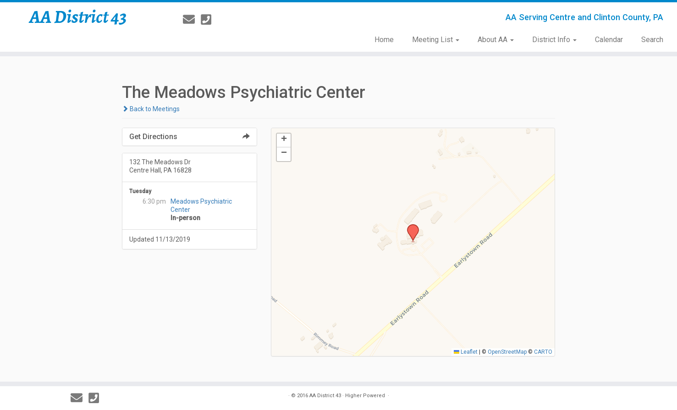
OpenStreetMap (507, 352)
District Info (554, 39)
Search (652, 39)
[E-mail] (192, 20)
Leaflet (466, 352)
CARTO (543, 352)
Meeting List (435, 39)
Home (384, 39)
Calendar (609, 39)
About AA (496, 39)
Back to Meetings (151, 109)
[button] (410, 227)
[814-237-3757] (209, 20)
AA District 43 (78, 17)
